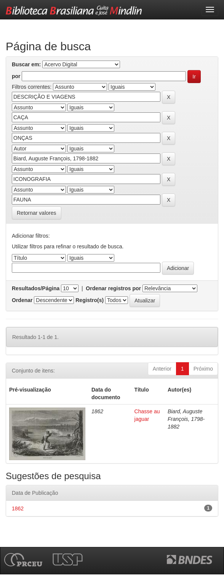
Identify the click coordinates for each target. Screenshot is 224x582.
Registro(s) (89, 300)
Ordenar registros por (113, 288)
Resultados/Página (35, 288)
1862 (18, 508)
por (16, 76)
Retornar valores (36, 213)
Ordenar (22, 300)
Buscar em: (26, 64)
